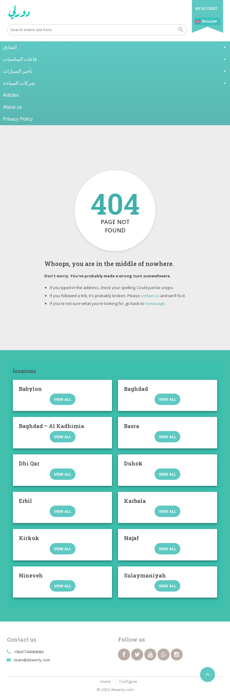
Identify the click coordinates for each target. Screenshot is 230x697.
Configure (128, 681)
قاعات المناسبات (115, 59)
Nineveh (31, 575)
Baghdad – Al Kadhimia (51, 426)
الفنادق (115, 47)
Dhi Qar (29, 463)
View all (62, 399)
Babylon (30, 388)
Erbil (25, 500)
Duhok (133, 463)
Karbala (135, 500)
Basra (131, 426)
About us (12, 107)
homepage (155, 303)
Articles (11, 95)
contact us (150, 295)
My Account (206, 8)
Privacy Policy (18, 119)
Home (105, 681)
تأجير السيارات (115, 71)
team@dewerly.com (32, 660)
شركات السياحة (115, 83)
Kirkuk (29, 538)
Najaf (131, 538)
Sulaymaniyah (145, 575)
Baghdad (136, 388)
